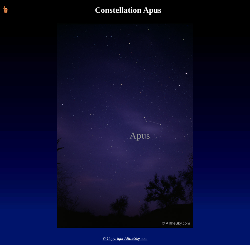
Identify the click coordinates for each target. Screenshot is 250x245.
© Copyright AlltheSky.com (125, 238)
